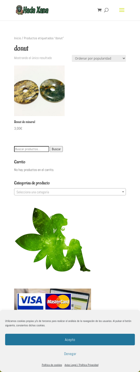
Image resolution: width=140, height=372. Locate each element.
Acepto (70, 339)
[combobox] (70, 191)
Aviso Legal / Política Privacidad (81, 365)
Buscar (56, 149)
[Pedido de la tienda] (99, 58)
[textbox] (70, 192)
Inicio (17, 38)
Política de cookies (52, 365)
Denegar (70, 353)
